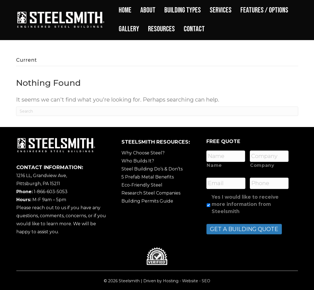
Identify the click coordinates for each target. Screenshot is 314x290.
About (147, 10)
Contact (194, 29)
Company (262, 165)
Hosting (170, 280)
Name (214, 165)
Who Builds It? (137, 161)
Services (221, 10)
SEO (206, 280)
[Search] (157, 111)
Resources (161, 29)
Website (190, 280)
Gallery (129, 29)
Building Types (182, 10)
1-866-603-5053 (51, 191)
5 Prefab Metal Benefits (147, 177)
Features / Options (264, 10)
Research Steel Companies (150, 193)
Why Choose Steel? (143, 153)
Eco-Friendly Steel (141, 185)
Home (125, 10)
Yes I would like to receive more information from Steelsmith (245, 204)
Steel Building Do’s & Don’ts (152, 169)
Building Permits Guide (147, 201)
